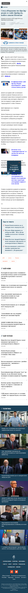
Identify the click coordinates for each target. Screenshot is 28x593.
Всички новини (7, 561)
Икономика (22, 561)
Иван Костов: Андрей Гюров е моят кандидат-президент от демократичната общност (15, 241)
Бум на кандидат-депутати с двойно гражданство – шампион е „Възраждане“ (15, 248)
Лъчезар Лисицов (3, 23)
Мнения (18, 567)
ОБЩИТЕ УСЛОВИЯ (14, 590)
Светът (5, 564)
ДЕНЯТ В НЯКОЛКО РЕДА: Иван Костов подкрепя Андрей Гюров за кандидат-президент (14, 499)
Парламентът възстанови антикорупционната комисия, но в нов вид (14, 524)
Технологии (22, 564)
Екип (14, 579)
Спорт (10, 564)
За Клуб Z (23, 577)
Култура (15, 564)
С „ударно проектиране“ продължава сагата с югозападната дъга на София (14, 548)
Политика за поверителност (18, 575)
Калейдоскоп (11, 567)
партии (13, 261)
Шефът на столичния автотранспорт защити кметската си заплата (13, 429)
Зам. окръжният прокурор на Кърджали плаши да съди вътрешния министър (14, 452)
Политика (4, 7)
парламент (5, 261)
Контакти (17, 577)
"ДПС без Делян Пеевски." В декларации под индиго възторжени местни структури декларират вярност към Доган (18, 178)
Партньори (10, 577)
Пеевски (17, 258)
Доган (9, 258)
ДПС (4, 258)
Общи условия (6, 575)
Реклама (4, 577)
